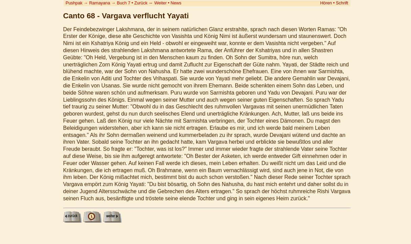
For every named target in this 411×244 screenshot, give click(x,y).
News (175, 2)
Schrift (342, 2)
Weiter (160, 2)
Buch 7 (123, 2)
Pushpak (74, 2)
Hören (326, 2)
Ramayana (99, 2)
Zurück (140, 2)
